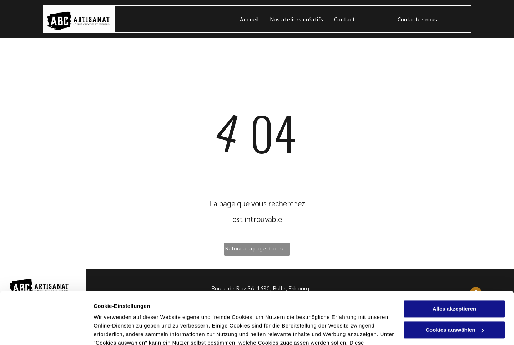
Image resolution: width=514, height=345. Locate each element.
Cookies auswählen (119, 331)
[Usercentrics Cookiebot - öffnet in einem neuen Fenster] (46, 331)
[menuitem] (249, 19)
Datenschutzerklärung (123, 311)
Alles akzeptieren (455, 260)
